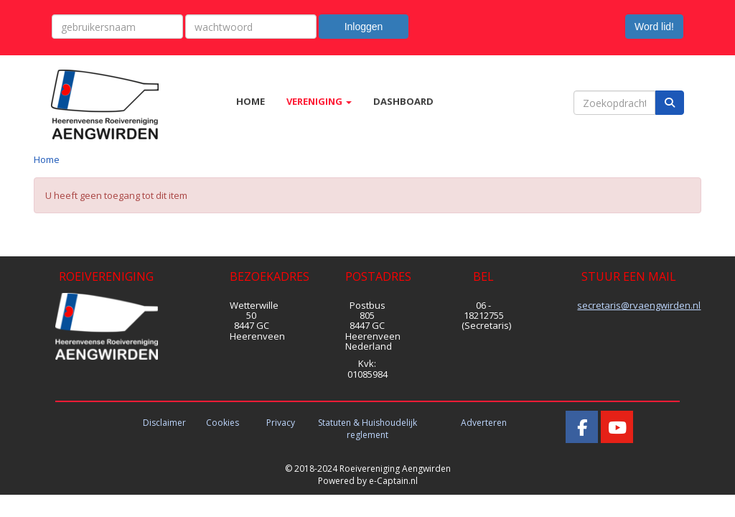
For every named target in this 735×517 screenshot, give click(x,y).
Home (47, 159)
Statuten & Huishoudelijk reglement (367, 428)
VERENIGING (319, 101)
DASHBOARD (403, 101)
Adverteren (484, 422)
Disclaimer (164, 422)
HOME (250, 101)
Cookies (222, 422)
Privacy (280, 422)
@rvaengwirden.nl (639, 305)
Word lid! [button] (654, 26)
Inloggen (364, 26)
